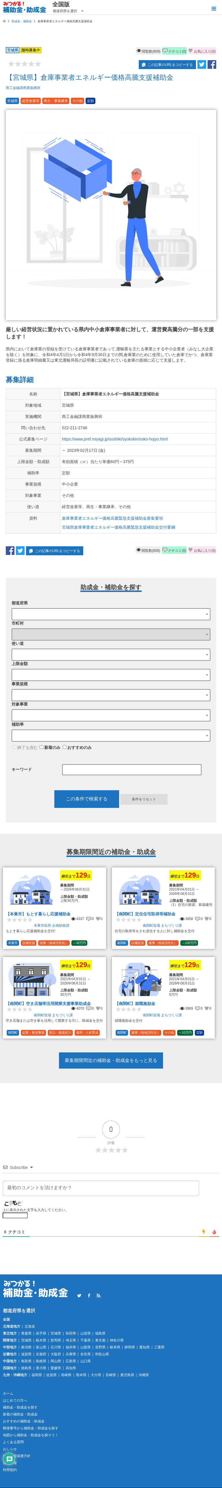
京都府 (41, 1354)
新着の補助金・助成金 (20, 1414)
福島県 (100, 1333)
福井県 (71, 1347)
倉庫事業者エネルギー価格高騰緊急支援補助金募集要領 (112, 518)
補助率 (18, 724)
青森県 (26, 1333)
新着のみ (50, 747)
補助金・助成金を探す (20, 1407)
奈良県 (85, 1354)
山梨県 (85, 1347)
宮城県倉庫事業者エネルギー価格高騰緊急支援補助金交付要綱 (118, 527)
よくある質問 (13, 1442)
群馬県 (56, 1340)
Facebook (89, 1295)
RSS (99, 1295)
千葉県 (85, 1340)
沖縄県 (143, 1375)
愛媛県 (56, 1368)
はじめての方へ (15, 1400)
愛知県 (144, 1347)
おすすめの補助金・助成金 (24, 1421)
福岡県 (37, 1375)
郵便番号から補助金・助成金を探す (30, 1428)
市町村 (18, 623)
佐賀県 (51, 1375)
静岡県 (130, 1347)
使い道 (18, 643)
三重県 (159, 1347)
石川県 (56, 1347)
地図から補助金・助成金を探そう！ (30, 1435)
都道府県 (20, 603)
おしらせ (10, 1449)
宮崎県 (111, 1375)
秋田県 (71, 1333)
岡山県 (56, 1361)
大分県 (96, 1375)
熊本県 (81, 1375)
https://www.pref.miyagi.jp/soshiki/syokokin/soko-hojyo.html (115, 439)
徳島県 (26, 1368)
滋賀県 (26, 1354)
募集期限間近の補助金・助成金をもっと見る (111, 1060)
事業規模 (20, 684)
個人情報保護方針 (17, 1456)
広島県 (71, 1361)
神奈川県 (117, 1340)
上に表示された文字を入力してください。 (36, 1210)
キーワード (22, 769)
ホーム (8, 1393)
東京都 (100, 1340)
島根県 (41, 1361)
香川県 (41, 1368)
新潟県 (26, 1347)
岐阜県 (115, 1347)
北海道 (30, 1326)
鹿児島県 (127, 1375)
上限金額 (20, 663)
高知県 (71, 1368)
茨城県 (26, 1340)
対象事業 (20, 704)
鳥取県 (26, 1361)
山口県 (85, 1361)
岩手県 (41, 1333)
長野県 (100, 1347)
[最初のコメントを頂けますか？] (101, 1188)
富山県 (41, 1347)
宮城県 (56, 1333)
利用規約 (10, 1470)
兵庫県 (71, 1354)
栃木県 (41, 1340)
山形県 (85, 1333)
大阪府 (56, 1354)
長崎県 (66, 1375)
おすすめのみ (77, 747)
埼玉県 (71, 1340)
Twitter (79, 1295)
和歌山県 (102, 1354)
